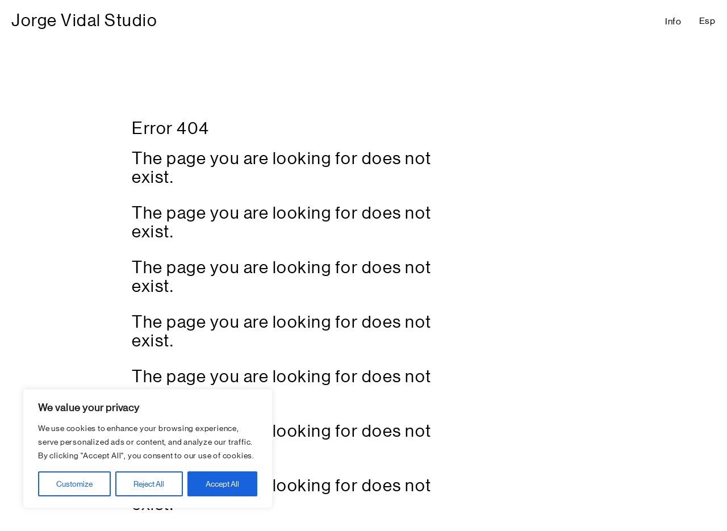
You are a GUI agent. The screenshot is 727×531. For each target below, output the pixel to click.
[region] (148, 448)
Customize (74, 483)
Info (673, 21)
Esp (707, 20)
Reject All (148, 483)
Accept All (222, 483)
